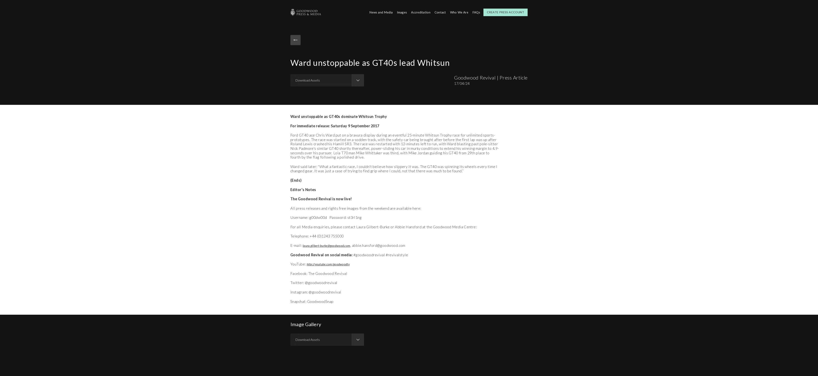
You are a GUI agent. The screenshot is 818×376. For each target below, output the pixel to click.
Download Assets (307, 80)
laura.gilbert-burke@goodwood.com (330, 245)
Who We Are (458, 12)
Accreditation (418, 12)
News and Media (376, 12)
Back (296, 40)
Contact (439, 12)
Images (398, 12)
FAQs (476, 12)
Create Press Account (505, 12)
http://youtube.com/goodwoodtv (332, 263)
